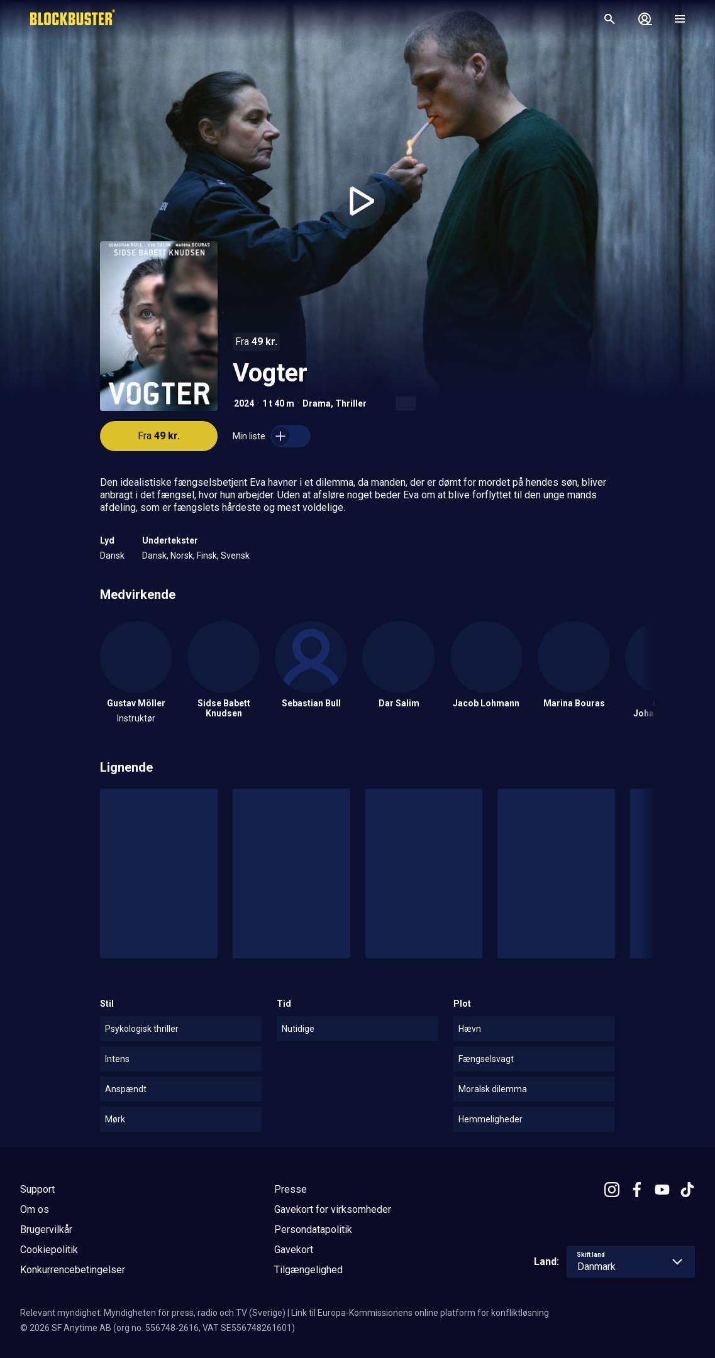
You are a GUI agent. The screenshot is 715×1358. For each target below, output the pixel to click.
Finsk (207, 555)
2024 (244, 403)
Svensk (235, 555)
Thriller (351, 403)
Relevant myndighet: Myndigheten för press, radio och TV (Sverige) (152, 1313)
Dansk (112, 555)
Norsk (181, 555)
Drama (316, 403)
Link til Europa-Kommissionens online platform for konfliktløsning (420, 1313)
